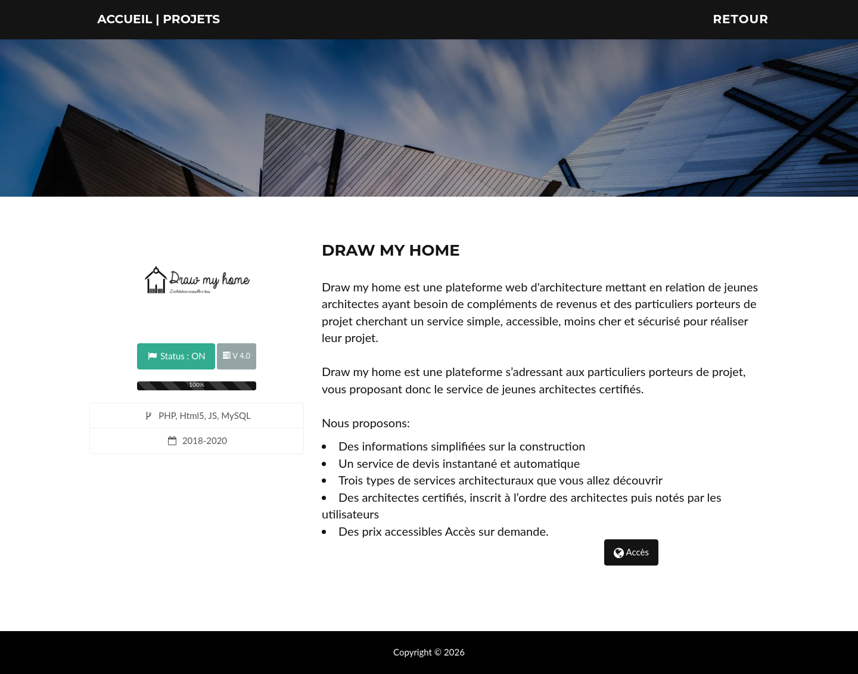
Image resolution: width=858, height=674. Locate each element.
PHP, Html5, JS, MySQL (196, 415)
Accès (631, 551)
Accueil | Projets (180, 32)
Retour (741, 33)
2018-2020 (196, 440)
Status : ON (176, 355)
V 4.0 (236, 356)
